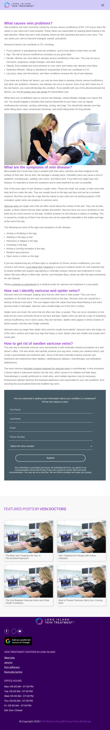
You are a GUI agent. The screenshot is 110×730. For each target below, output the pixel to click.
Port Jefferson (12, 667)
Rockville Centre (13, 672)
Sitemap (86, 721)
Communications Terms (25, 470)
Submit (50, 458)
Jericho (8, 662)
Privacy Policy (46, 470)
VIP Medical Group (52, 721)
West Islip (9, 657)
